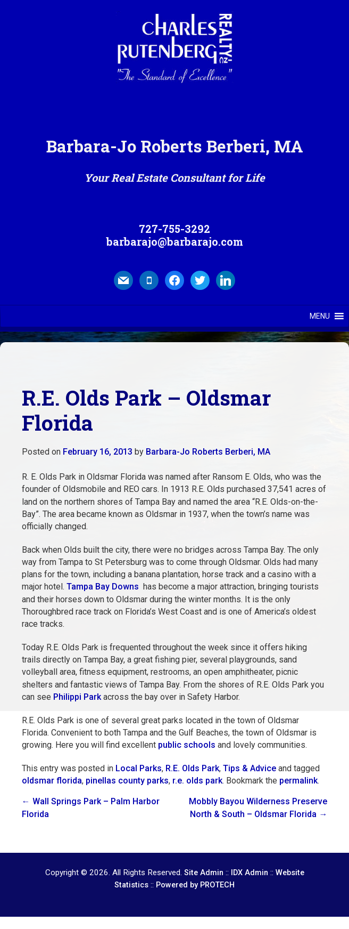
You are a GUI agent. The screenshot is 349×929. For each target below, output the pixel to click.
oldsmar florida (52, 780)
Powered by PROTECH (195, 885)
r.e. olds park (197, 780)
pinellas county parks (127, 780)
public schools (186, 745)
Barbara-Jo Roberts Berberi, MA (208, 452)
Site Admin (203, 872)
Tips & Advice (249, 768)
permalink (298, 780)
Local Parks (138, 768)
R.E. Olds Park (192, 768)
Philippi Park (77, 697)
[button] (320, 316)
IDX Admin (249, 872)
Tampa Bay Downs (103, 586)
